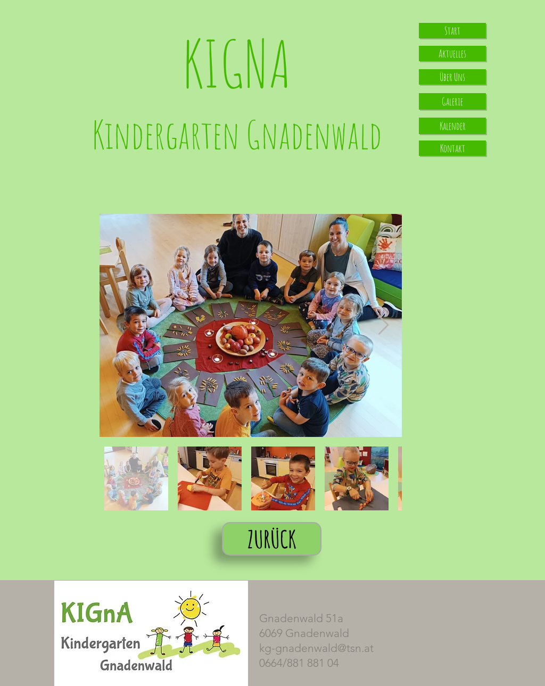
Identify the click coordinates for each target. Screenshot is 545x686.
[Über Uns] (452, 77)
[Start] (452, 30)
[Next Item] (383, 325)
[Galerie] (452, 101)
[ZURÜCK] (271, 539)
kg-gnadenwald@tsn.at (316, 648)
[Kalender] (452, 126)
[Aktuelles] (452, 53)
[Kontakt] (452, 148)
